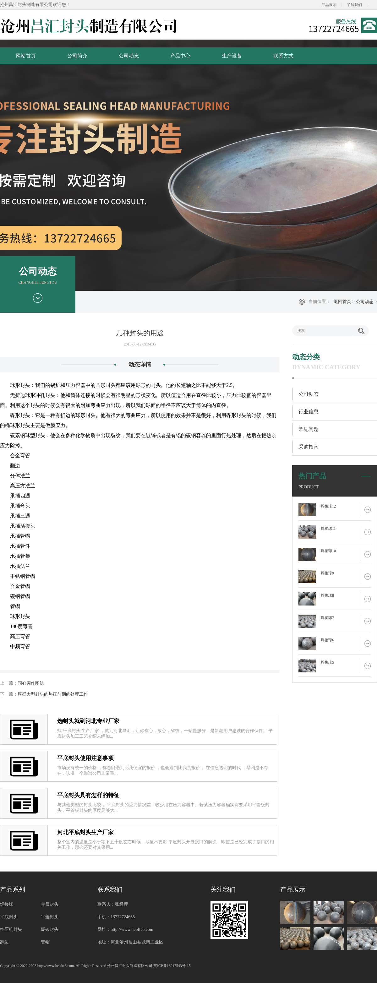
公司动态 (129, 55)
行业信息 (308, 411)
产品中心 (180, 55)
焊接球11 (328, 528)
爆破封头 (49, 929)
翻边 (4, 942)
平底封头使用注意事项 (85, 758)
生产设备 (232, 55)
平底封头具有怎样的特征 (88, 795)
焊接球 (6, 904)
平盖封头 (49, 917)
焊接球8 (327, 595)
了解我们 (354, 5)
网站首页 (26, 55)
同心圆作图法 (31, 683)
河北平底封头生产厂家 (85, 832)
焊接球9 (327, 573)
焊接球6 (327, 640)
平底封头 (9, 917)
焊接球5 (327, 662)
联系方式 (283, 55)
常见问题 (308, 429)
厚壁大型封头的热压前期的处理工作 (53, 694)
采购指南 (308, 446)
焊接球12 (328, 506)
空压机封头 (11, 929)
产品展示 (328, 5)
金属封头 (49, 904)
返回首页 (342, 301)
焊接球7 (327, 618)
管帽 (45, 942)
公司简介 (77, 55)
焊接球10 (328, 551)
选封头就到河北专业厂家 (88, 721)
